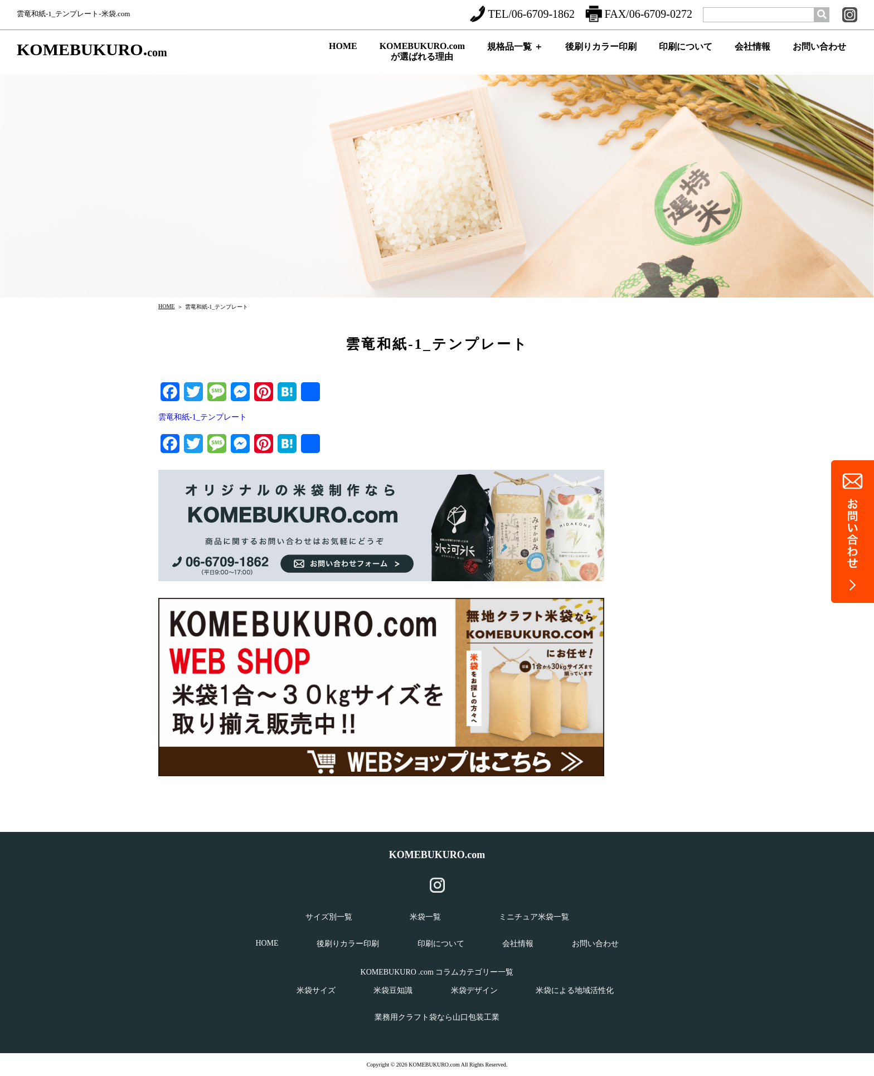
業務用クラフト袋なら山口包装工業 (437, 1017)
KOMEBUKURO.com (437, 854)
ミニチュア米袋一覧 (534, 917)
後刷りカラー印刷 (601, 56)
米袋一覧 (425, 917)
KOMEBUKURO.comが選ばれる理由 (422, 54)
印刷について (685, 56)
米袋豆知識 (392, 990)
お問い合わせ (819, 56)
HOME (343, 55)
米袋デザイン (474, 990)
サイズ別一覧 (328, 917)
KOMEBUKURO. (92, 50)
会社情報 (752, 56)
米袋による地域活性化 (575, 990)
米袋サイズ (316, 990)
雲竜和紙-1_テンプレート (202, 417)
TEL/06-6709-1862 (522, 14)
